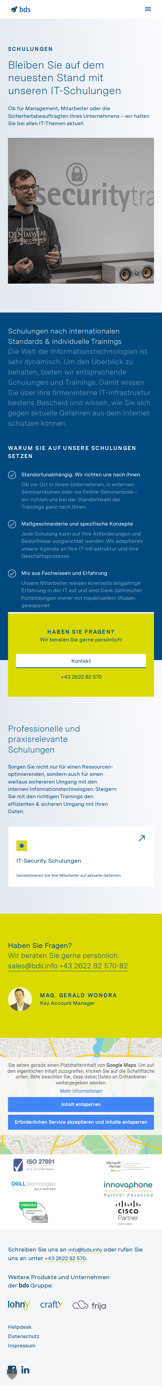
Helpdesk (20, 1327)
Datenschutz (23, 1336)
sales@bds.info (33, 965)
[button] (12, 1374)
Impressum (22, 1345)
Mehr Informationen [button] (81, 1091)
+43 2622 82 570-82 (93, 965)
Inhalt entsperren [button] (81, 1104)
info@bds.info (85, 1250)
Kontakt (81, 661)
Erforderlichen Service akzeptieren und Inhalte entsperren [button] (81, 1122)
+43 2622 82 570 (81, 677)
